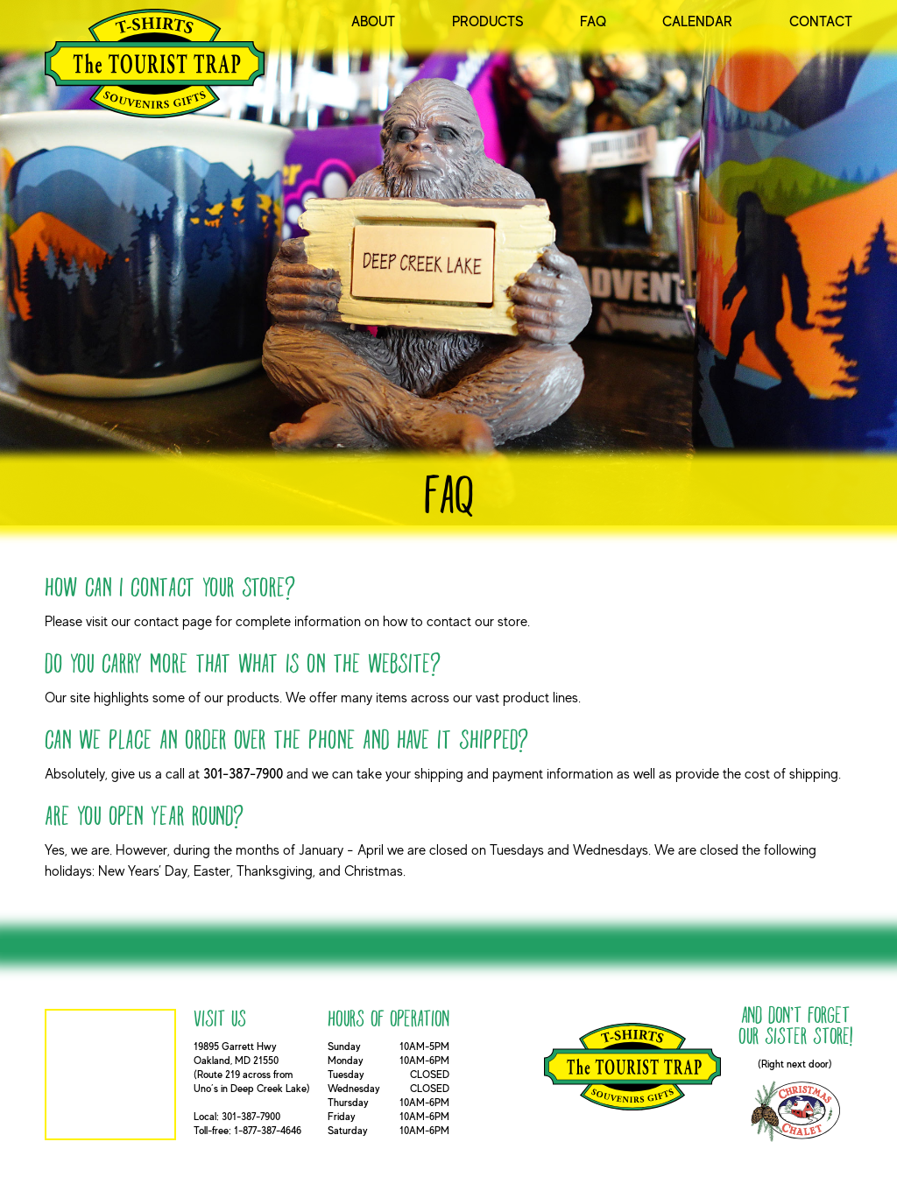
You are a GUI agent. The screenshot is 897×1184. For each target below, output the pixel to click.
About (373, 22)
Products (488, 22)
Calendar (697, 22)
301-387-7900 (243, 774)
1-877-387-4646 (267, 1130)
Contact (820, 22)
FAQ (593, 22)
